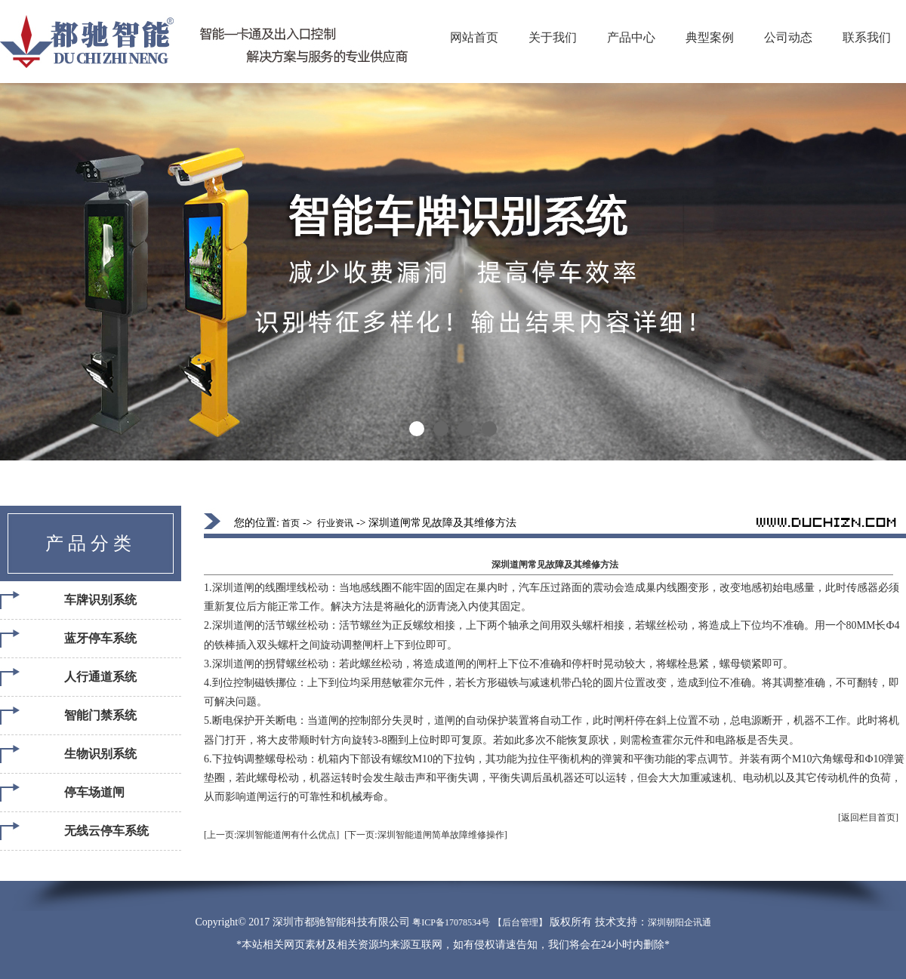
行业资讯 (335, 523)
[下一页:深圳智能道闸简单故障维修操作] (425, 835)
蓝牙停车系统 (100, 638)
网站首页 (474, 37)
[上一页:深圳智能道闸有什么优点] (271, 835)
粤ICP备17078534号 (451, 922)
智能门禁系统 (100, 715)
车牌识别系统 (100, 599)
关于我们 (552, 37)
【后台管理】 (520, 922)
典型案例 (710, 37)
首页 (291, 523)
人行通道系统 (100, 676)
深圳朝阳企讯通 (679, 922)
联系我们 (867, 37)
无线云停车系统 (106, 830)
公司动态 (788, 37)
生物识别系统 (100, 753)
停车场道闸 (94, 792)
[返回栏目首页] (868, 817)
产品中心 (631, 37)
